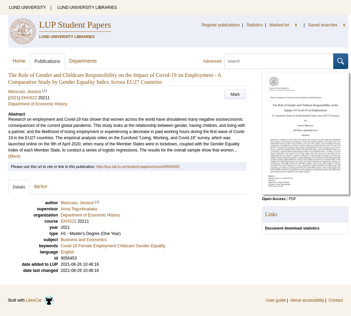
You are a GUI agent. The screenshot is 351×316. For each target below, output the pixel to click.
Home (19, 61)
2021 (14, 97)
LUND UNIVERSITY (27, 7)
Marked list (284, 25)
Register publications (221, 25)
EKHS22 (29, 97)
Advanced (212, 61)
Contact (336, 300)
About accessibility (307, 300)
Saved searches (328, 25)
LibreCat (40, 300)
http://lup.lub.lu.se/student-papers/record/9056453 (138, 166)
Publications (47, 61)
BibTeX (40, 186)
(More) (14, 156)
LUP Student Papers (75, 25)
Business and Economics (84, 239)
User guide (276, 300)
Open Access (274, 199)
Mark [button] (235, 94)
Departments (83, 61)
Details (19, 187)
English (67, 252)
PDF (292, 199)
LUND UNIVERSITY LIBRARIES (87, 7)
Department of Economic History (38, 104)
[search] (279, 61)
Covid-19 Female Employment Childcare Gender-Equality (113, 245)
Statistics (254, 25)
